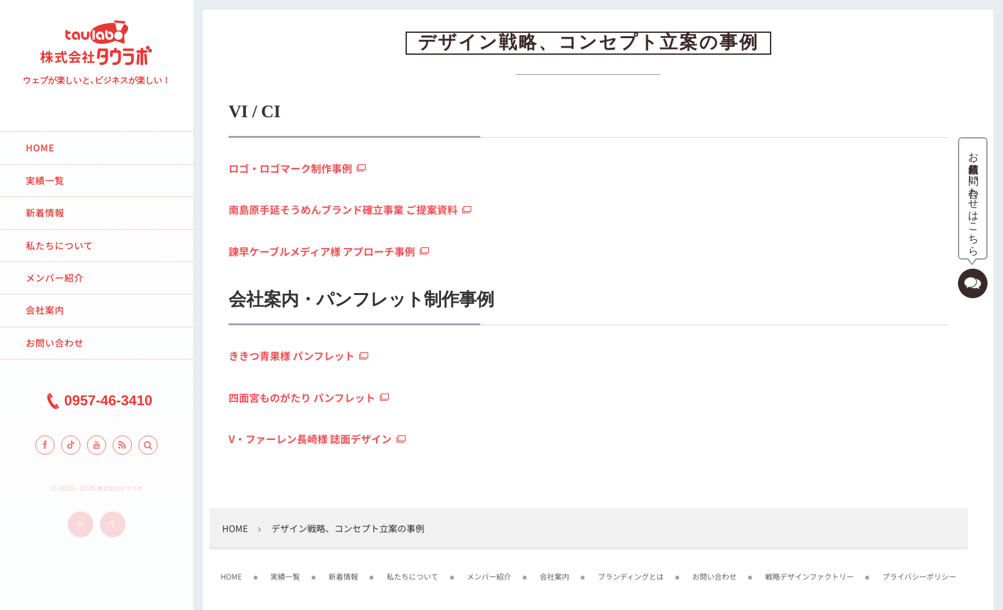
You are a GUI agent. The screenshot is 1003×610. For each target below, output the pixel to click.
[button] (148, 445)
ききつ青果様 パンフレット (292, 355)
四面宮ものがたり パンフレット (302, 397)
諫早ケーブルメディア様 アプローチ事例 (322, 251)
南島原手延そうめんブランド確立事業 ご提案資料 (343, 209)
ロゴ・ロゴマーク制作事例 (290, 168)
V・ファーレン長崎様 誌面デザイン (310, 438)
